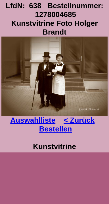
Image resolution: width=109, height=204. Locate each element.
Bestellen (55, 129)
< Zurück (79, 120)
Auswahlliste (32, 120)
